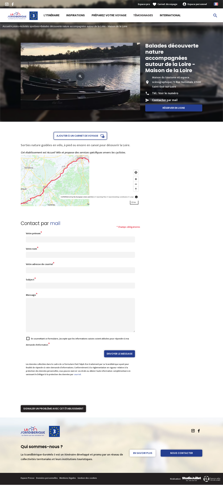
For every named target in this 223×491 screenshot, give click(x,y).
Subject (30, 280)
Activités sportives (29, 26)
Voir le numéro (168, 93)
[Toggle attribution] (136, 197)
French (216, 4)
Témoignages (143, 15)
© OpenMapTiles (100, 197)
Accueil (6, 26)
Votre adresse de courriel (39, 264)
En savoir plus (142, 459)
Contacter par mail (164, 100)
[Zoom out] (135, 184)
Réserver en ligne (174, 108)
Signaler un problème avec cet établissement (53, 414)
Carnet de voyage (167, 4)
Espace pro (144, 4)
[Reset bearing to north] (135, 189)
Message (31, 295)
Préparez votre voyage (109, 15)
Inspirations (75, 15)
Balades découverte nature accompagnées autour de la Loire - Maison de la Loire (84, 26)
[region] (80, 180)
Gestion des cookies (87, 484)
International (170, 15)
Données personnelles (47, 484)
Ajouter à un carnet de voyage (77, 135)
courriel (77, 380)
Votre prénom (33, 233)
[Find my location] (135, 172)
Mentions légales (67, 484)
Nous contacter (181, 459)
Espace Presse (27, 484)
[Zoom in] (135, 179)
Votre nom (31, 249)
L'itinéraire (51, 15)
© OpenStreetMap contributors (117, 197)
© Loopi (131, 197)
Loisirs (15, 26)
